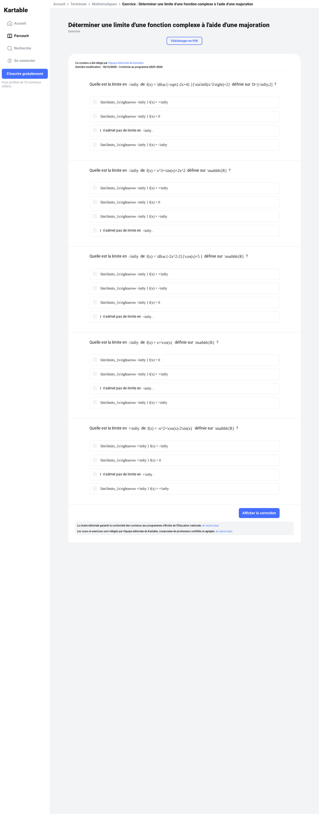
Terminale (78, 4)
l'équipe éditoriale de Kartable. (126, 63)
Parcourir (18, 36)
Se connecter (21, 60)
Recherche (19, 48)
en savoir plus (210, 525)
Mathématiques (104, 4)
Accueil (16, 23)
